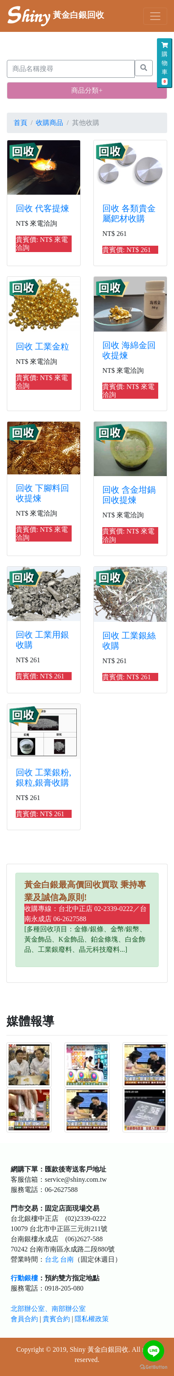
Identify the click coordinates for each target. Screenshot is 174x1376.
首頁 (20, 122)
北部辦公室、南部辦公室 (48, 1308)
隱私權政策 (92, 1318)
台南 (67, 1259)
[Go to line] (153, 1351)
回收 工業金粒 (42, 346)
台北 (51, 1259)
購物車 (164, 63)
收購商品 (49, 122)
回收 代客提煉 (42, 208)
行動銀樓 (24, 1278)
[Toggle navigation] (155, 16)
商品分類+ (86, 90)
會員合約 (24, 1318)
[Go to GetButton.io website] (153, 1367)
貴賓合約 (56, 1318)
